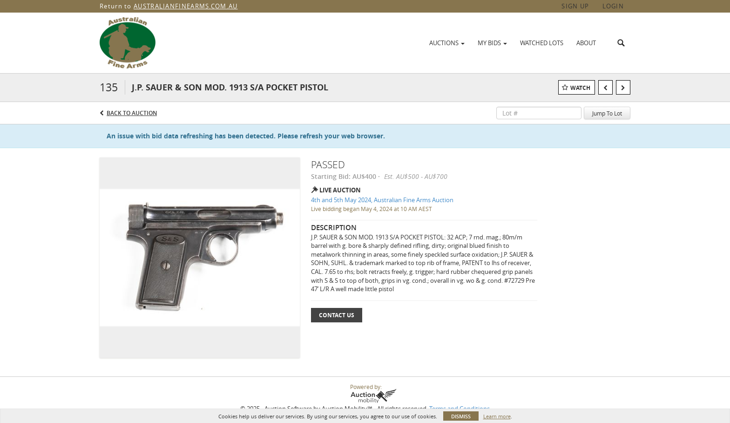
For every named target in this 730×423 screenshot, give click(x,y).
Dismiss (461, 416)
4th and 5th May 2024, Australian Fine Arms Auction (382, 200)
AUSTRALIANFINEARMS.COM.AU (186, 6)
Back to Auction (132, 113)
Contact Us (336, 315)
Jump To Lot (607, 113)
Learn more (497, 416)
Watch (580, 88)
